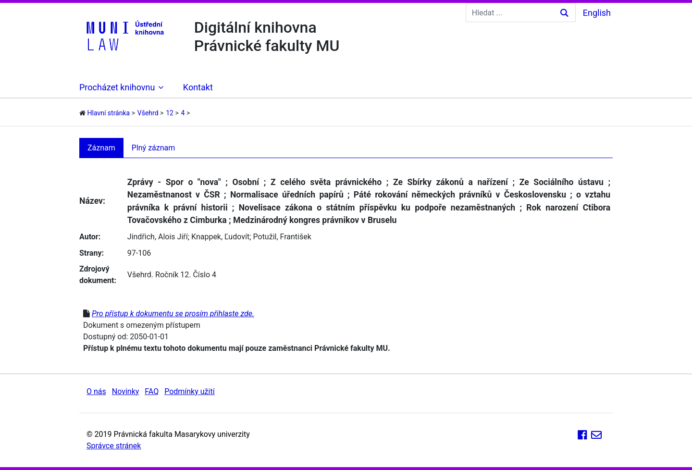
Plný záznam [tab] (153, 147)
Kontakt (198, 87)
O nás (96, 391)
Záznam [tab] (101, 147)
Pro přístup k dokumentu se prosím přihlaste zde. (173, 313)
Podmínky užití (189, 391)
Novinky (125, 391)
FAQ (152, 391)
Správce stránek (113, 445)
